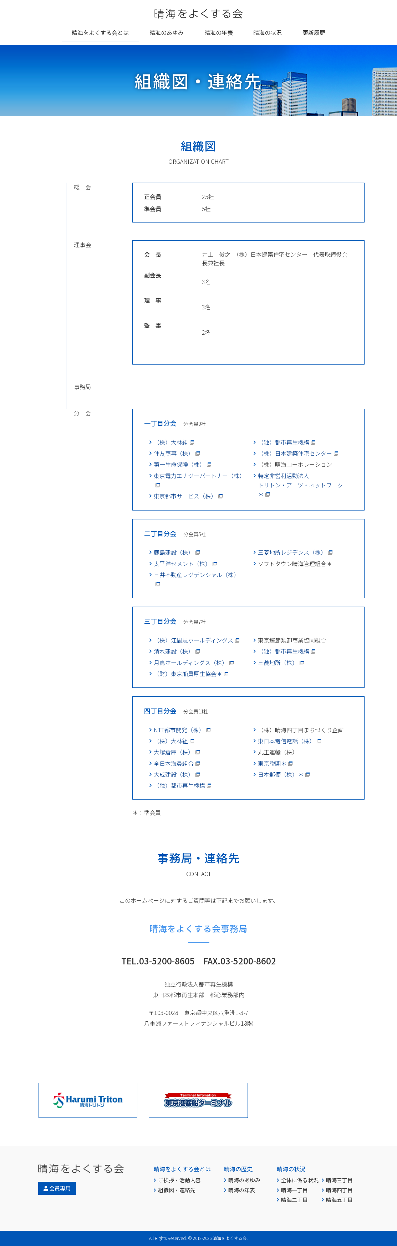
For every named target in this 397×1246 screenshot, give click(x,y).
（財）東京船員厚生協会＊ (188, 673)
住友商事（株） (174, 453)
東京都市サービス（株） (185, 496)
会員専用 (57, 1188)
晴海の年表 (241, 1190)
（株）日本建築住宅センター (295, 453)
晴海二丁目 (294, 1199)
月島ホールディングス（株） (191, 662)
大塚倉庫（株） (174, 752)
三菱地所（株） (278, 662)
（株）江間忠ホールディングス (193, 640)
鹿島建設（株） (174, 552)
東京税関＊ (272, 763)
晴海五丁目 (339, 1199)
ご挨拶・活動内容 (179, 1180)
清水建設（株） (174, 651)
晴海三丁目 (339, 1180)
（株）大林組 (171, 442)
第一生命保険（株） (179, 464)
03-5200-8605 (167, 960)
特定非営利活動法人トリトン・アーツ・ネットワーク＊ (300, 485)
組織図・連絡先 (176, 1190)
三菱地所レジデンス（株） (292, 552)
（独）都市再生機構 (283, 442)
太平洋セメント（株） (182, 563)
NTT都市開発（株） (179, 730)
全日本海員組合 (174, 763)
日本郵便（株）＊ (281, 774)
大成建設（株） (174, 774)
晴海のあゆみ (244, 1180)
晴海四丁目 (339, 1190)
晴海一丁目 (294, 1190)
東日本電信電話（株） (286, 741)
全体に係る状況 (300, 1180)
